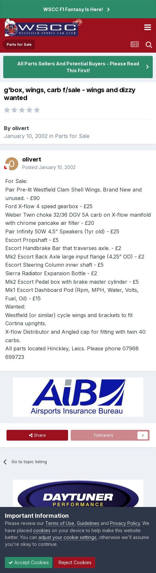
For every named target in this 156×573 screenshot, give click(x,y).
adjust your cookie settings (67, 537)
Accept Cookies (28, 562)
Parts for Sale (72, 136)
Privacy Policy (125, 523)
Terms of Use (59, 523)
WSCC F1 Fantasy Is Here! (73, 9)
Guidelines (88, 523)
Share (37, 435)
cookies (41, 530)
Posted (49, 167)
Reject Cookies (74, 562)
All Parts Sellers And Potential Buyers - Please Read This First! (78, 67)
